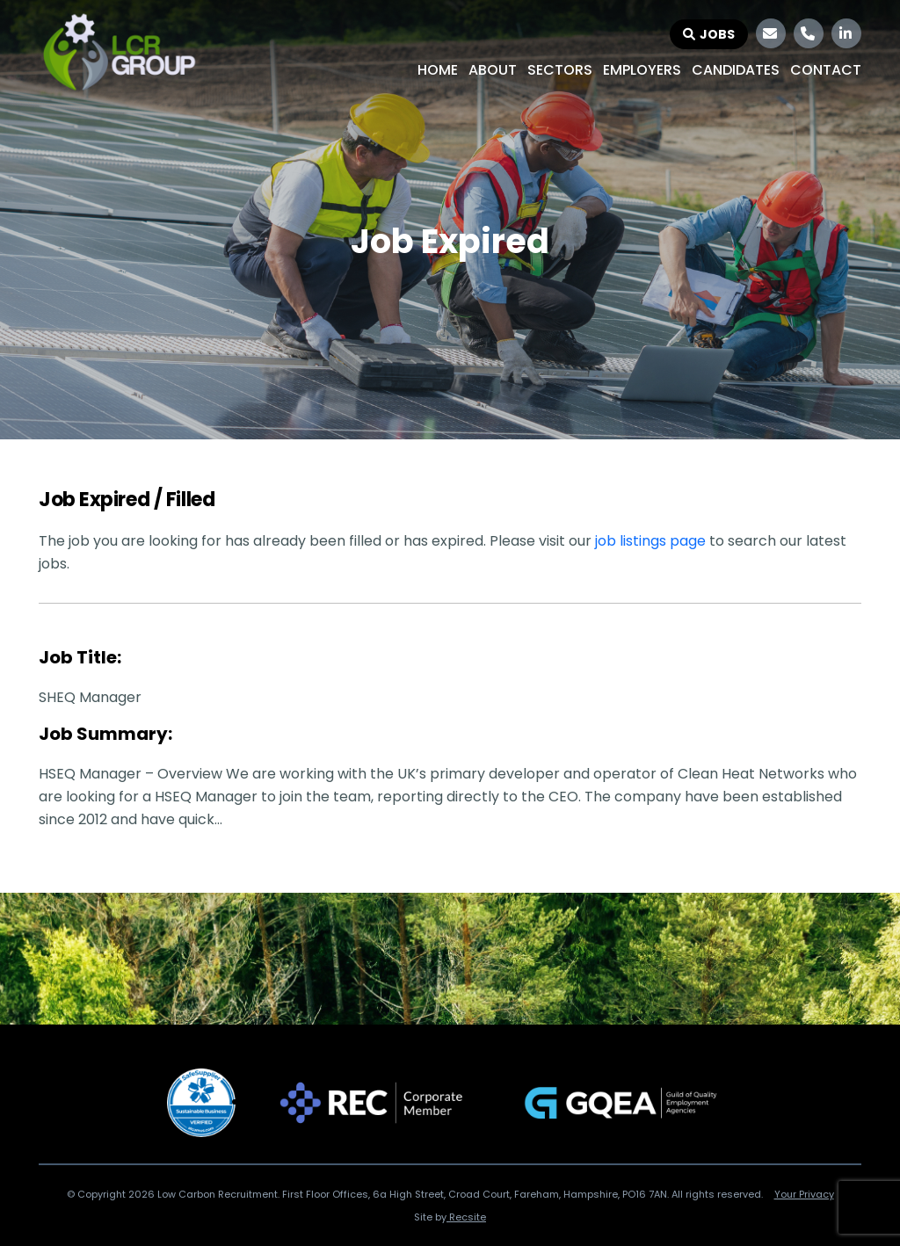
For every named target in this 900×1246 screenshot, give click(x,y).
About (492, 70)
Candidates (736, 70)
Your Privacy (804, 1194)
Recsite (466, 1217)
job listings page (650, 541)
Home (437, 70)
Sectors (559, 70)
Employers (642, 70)
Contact (825, 70)
